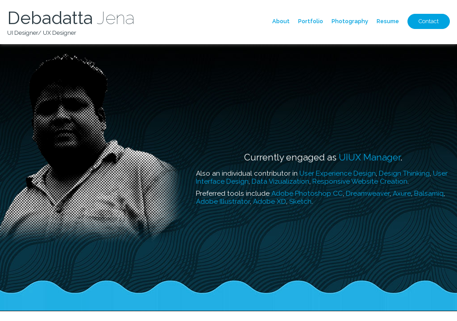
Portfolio (310, 21)
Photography (350, 21)
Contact (429, 21)
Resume (388, 21)
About (281, 21)
